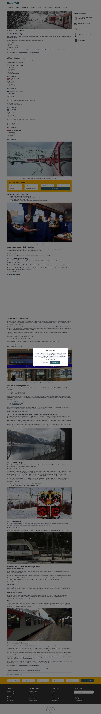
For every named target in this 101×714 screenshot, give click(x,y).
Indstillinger (45, 362)
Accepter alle (55, 362)
